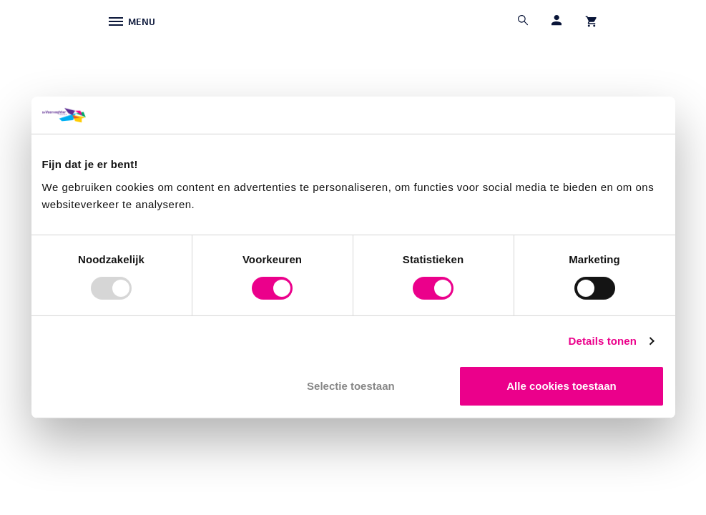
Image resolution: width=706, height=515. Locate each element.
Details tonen (603, 341)
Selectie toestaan (351, 386)
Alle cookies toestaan (561, 386)
